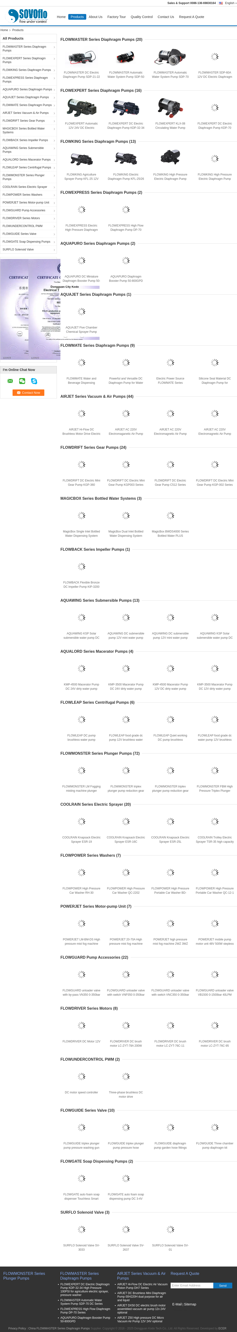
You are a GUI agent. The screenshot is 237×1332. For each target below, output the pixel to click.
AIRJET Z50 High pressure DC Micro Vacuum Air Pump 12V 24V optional (140, 1319)
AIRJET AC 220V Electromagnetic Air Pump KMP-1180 (170, 434)
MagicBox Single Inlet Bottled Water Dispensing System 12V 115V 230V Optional (81, 536)
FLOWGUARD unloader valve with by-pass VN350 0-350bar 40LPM (81, 995)
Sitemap (190, 1304)
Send (222, 1285)
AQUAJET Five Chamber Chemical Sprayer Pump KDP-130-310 (81, 332)
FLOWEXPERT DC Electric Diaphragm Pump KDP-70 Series (214, 128)
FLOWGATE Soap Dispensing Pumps (26, 241)
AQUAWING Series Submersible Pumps (23, 149)
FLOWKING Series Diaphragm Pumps (27, 70)
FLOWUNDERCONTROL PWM (22, 226)
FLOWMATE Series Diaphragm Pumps (27, 105)
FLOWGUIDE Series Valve (19, 234)
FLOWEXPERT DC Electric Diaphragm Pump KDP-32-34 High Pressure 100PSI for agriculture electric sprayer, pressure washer (85, 1290)
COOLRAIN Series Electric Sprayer (25, 187)
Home (61, 17)
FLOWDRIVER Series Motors (21, 218)
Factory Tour (116, 17)
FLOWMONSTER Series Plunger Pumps (24, 177)
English (231, 3)
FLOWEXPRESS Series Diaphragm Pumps (25, 79)
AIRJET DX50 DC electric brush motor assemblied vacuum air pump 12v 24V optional (141, 1309)
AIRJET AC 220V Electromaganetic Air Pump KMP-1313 (126, 434)
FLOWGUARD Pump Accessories (24, 210)
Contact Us (166, 17)
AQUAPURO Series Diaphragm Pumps (27, 89)
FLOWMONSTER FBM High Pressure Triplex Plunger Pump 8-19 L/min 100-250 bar (215, 791)
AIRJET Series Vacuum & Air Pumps (26, 113)
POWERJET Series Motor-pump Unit (26, 202)
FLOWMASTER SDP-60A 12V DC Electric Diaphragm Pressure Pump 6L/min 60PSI (214, 77)
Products (77, 17)
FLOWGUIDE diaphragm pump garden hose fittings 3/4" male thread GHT (170, 1148)
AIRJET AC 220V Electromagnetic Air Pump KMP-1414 (214, 434)
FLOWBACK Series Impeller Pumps (25, 140)
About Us (96, 17)
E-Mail (177, 1304)
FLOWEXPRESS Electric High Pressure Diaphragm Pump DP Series (81, 230)
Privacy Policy (17, 1328)
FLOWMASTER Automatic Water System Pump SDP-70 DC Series (170, 77)
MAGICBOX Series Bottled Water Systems (24, 130)
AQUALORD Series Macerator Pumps (27, 159)
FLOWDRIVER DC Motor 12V (81, 1041)
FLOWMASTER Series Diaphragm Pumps (24, 48)
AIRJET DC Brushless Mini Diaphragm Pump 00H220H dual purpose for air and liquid (141, 1296)
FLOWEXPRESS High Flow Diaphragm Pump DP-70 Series (125, 230)
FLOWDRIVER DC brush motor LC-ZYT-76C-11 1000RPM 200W (170, 1046)
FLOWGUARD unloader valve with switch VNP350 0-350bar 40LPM (126, 995)
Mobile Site (179, 1310)
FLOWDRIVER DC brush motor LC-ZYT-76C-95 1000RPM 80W (215, 1046)
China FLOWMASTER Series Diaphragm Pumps (59, 1328)
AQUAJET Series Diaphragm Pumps (26, 97)
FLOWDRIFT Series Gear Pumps (24, 120)
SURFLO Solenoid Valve (18, 249)
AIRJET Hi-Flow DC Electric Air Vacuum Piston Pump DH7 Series (142, 1286)
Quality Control (142, 17)
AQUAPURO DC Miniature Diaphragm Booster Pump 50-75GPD (81, 281)
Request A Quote (191, 17)
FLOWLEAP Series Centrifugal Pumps (27, 167)
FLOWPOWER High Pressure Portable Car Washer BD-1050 (170, 893)
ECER (222, 1328)
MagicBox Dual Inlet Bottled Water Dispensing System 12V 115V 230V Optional (126, 536)
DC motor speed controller (81, 1092)
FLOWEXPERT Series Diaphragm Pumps (24, 60)
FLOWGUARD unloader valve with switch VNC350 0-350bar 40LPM (170, 995)
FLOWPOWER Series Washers (22, 194)
